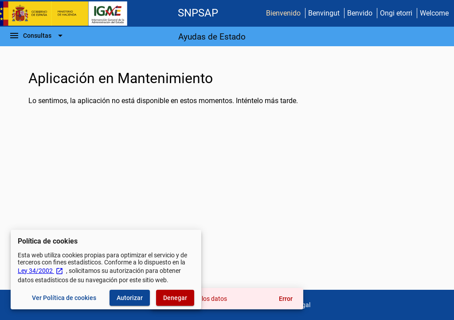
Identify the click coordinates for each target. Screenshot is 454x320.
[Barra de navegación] (37, 35)
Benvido (359, 13)
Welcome (434, 13)
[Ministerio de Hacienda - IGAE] (68, 13)
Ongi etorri (396, 13)
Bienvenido (283, 13)
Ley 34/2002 (40, 270)
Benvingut (324, 13)
